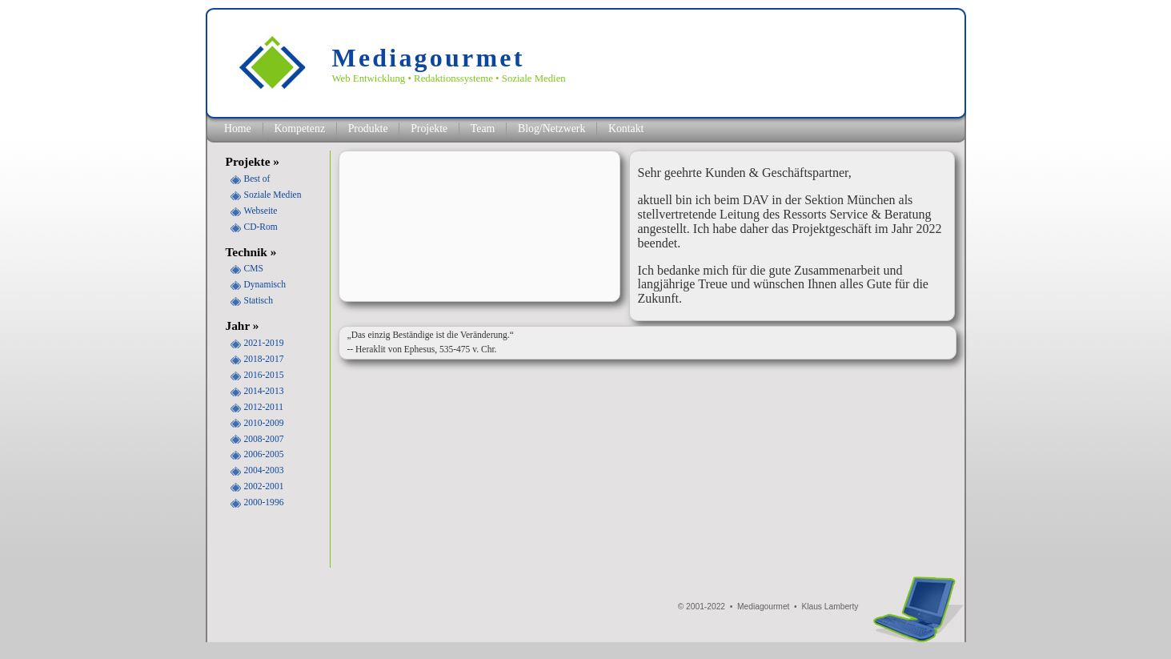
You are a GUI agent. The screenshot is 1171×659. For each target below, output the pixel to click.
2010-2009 (264, 423)
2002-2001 (264, 486)
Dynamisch (265, 284)
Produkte (368, 129)
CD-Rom (261, 226)
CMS (253, 268)
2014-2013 (264, 391)
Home (237, 129)
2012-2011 (263, 407)
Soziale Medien (273, 194)
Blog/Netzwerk (551, 129)
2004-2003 (264, 470)
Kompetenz (299, 129)
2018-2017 (264, 359)
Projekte (429, 129)
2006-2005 (264, 454)
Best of (257, 178)
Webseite (261, 210)
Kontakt (626, 129)
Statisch (258, 300)
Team (483, 129)
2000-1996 (264, 502)
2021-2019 (264, 343)
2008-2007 (264, 439)
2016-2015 (264, 375)
